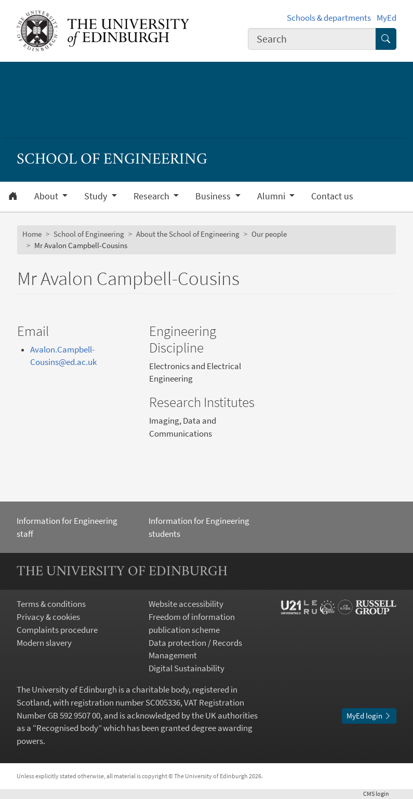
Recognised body (67, 728)
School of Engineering (89, 234)
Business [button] (214, 196)
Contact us (332, 196)
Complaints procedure (57, 630)
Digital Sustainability (186, 668)
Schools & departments (329, 17)
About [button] (47, 196)
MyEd (386, 17)
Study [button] (96, 196)
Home (32, 234)
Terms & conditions (51, 604)
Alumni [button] (272, 196)
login (379, 793)
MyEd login (369, 716)
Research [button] (152, 196)
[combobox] (312, 39)
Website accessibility (186, 604)
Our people (269, 234)
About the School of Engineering (187, 234)
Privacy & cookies (48, 617)
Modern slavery (44, 643)
